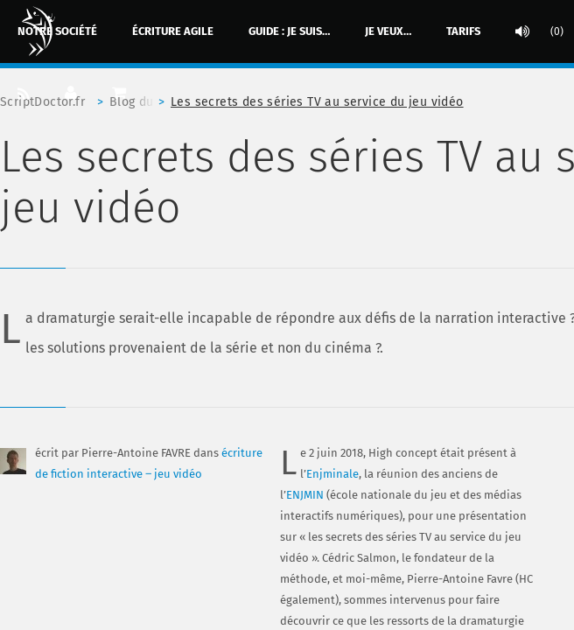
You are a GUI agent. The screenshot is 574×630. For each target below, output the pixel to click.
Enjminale (332, 473)
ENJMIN (305, 494)
